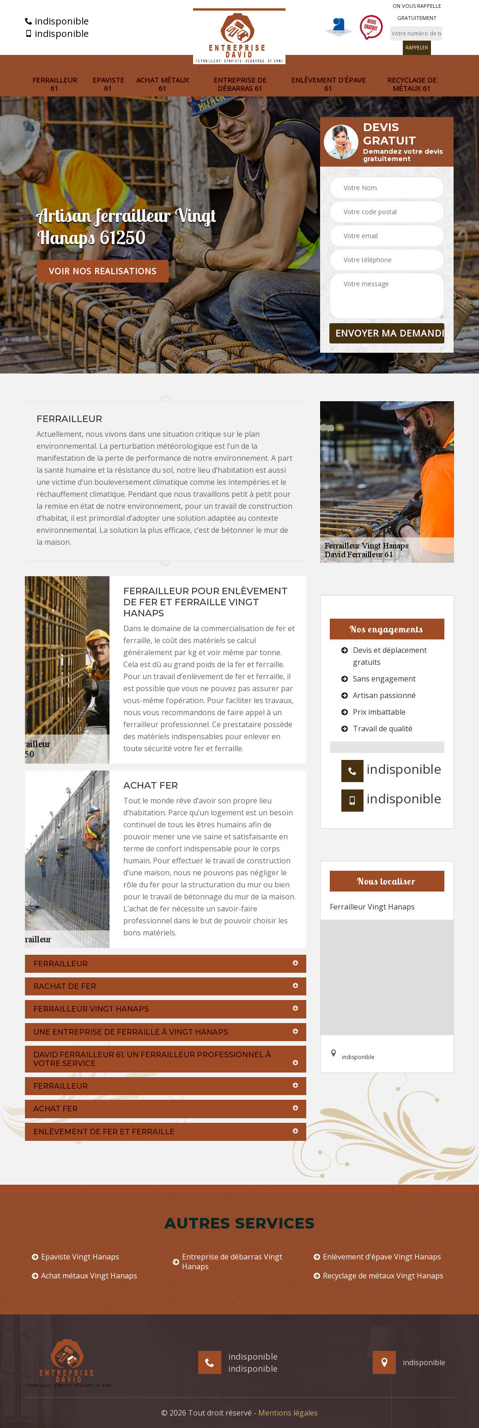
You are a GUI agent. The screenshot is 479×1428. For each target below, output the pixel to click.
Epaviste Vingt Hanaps (75, 1257)
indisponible (57, 21)
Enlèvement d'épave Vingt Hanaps (377, 1257)
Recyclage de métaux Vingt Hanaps (378, 1276)
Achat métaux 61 (162, 84)
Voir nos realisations (103, 271)
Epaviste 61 (108, 84)
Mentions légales (288, 1413)
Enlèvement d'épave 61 (328, 84)
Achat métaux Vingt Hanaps (84, 1276)
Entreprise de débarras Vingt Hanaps (227, 1261)
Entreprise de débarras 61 (240, 84)
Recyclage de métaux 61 (412, 84)
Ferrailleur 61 (54, 84)
